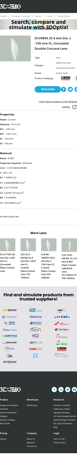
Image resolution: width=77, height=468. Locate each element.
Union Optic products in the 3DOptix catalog (58, 102)
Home (3, 16)
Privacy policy (59, 442)
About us (31, 439)
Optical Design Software (64, 420)
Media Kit (31, 442)
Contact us (32, 446)
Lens (49, 16)
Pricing (3, 439)
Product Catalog (20, 16)
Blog (55, 427)
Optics (38, 16)
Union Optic (64, 16)
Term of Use (59, 439)
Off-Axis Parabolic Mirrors (64, 416)
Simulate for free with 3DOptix (48, 90)
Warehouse (32, 405)
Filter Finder (5, 423)
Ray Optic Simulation (62, 423)
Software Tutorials (61, 405)
